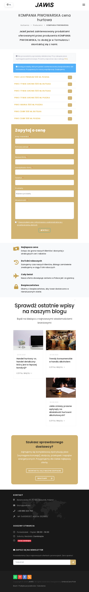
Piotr (74, 581)
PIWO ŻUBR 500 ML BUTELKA (27, 111)
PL (9, 4)
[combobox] (44, 193)
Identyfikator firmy (23, 167)
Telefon (19, 178)
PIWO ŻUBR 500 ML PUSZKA (27, 118)
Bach (15, 586)
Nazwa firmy (21, 157)
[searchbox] (45, 193)
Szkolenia (41, 586)
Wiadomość (21, 200)
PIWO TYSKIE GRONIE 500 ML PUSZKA (32, 97)
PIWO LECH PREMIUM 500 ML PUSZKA (31, 77)
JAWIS (31, 581)
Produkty (19, 188)
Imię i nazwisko (22, 136)
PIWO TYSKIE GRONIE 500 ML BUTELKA (32, 84)
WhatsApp (44, 478)
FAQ (66, 59)
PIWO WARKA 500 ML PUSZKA (28, 104)
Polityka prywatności (27, 586)
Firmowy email (22, 147)
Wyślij (44, 230)
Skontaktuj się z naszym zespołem (44, 471)
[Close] (73, 56)
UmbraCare (67, 581)
